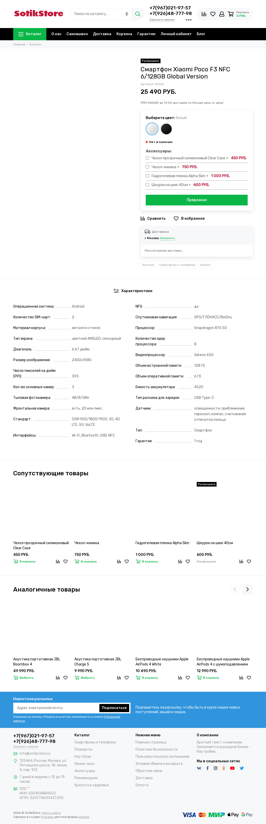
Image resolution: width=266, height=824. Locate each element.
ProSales (47, 817)
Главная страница (151, 742)
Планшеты (83, 749)
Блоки (243, 747)
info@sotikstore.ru (35, 753)
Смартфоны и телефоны (177, 265)
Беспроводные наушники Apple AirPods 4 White (162, 661)
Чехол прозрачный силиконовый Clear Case (41, 545)
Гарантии (146, 34)
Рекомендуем (86, 778)
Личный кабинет (176, 34)
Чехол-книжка (86, 543)
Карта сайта (51, 813)
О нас (56, 34)
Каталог (29, 34)
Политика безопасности (157, 749)
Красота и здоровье (91, 785)
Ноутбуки (82, 756)
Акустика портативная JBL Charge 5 (97, 661)
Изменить (167, 238)
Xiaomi (205, 265)
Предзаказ (197, 200)
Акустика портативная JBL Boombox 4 (36, 661)
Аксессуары (84, 771)
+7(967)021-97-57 (170, 8)
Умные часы (84, 764)
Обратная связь (149, 771)
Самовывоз (77, 34)
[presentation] (235, 589)
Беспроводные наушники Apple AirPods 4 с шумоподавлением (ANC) (223, 662)
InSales (84, 817)
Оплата (142, 785)
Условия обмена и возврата (159, 764)
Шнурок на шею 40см (215, 543)
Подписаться (114, 708)
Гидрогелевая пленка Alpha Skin (162, 543)
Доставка (102, 34)
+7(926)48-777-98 (171, 13)
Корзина (124, 34)
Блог (201, 34)
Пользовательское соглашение (162, 756)
